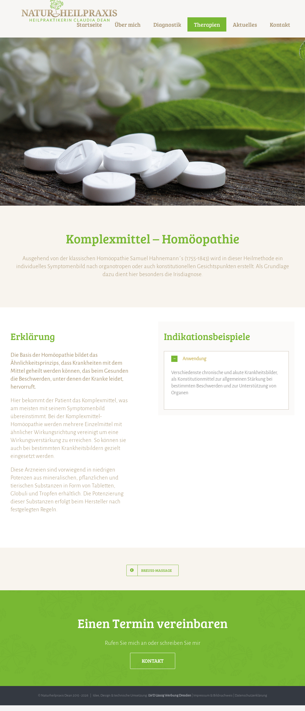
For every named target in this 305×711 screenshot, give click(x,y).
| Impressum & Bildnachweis (212, 695)
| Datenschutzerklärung (250, 695)
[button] (226, 359)
